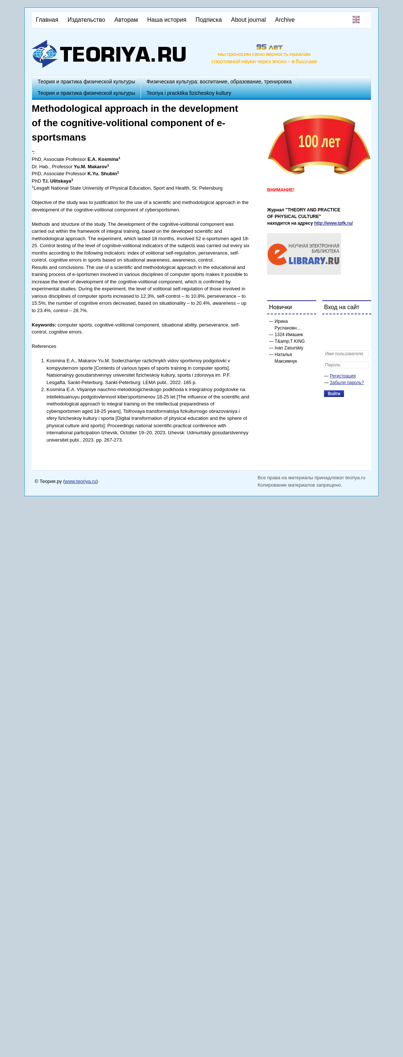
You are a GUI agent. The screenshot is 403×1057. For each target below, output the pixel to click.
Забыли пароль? (347, 382)
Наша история (166, 20)
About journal (248, 20)
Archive (284, 20)
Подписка (209, 20)
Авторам (126, 20)
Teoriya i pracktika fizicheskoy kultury (189, 93)
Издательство (86, 20)
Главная (47, 20)
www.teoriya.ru (80, 481)
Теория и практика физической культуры (86, 81)
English (356, 19)
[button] (330, 325)
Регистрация (343, 376)
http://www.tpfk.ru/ (333, 223)
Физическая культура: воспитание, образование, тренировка (219, 81)
